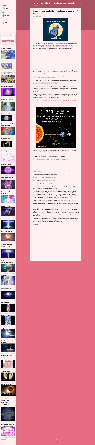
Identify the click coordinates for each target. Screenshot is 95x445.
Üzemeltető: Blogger (56, 439)
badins (60, 441)
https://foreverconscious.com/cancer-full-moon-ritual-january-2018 (47, 104)
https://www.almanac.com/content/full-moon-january (44, 164)
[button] (78, 11)
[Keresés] (80, 3)
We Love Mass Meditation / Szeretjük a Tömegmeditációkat (54, 3)
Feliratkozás (8, 41)
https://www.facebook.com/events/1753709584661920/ (44, 177)
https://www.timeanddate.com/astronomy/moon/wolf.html (45, 83)
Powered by (8, 44)
